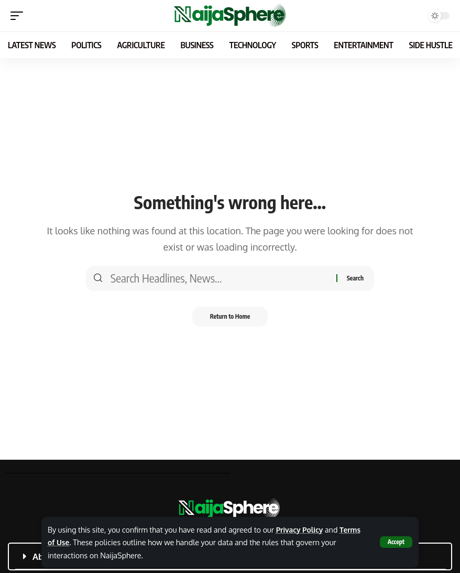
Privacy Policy (300, 529)
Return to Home (230, 317)
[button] (395, 542)
